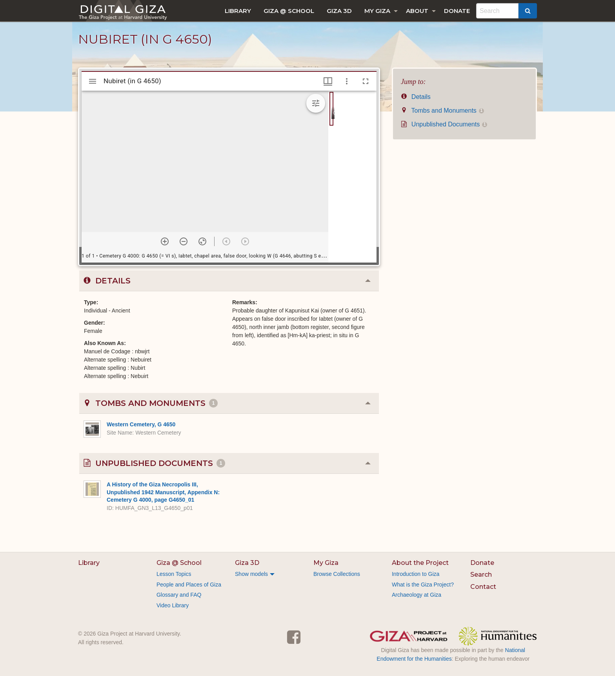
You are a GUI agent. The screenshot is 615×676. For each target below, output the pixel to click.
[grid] (352, 177)
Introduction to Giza (415, 574)
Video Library (172, 605)
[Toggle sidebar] (92, 81)
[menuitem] (237, 11)
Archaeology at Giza (416, 595)
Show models (251, 574)
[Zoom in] (164, 241)
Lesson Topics (173, 574)
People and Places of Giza (188, 584)
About (417, 11)
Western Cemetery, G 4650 (141, 424)
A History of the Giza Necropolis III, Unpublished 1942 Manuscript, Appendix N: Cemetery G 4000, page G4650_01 (163, 492)
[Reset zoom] (202, 241)
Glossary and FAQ (178, 595)
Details (416, 96)
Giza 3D (339, 11)
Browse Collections (336, 574)
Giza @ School (289, 11)
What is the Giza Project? (423, 584)
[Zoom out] (183, 241)
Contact (483, 586)
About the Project (420, 562)
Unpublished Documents (444, 124)
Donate (457, 11)
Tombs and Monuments (442, 110)
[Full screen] (365, 81)
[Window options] (346, 81)
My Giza (377, 11)
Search (481, 574)
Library (238, 11)
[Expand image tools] (315, 103)
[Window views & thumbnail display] (327, 81)
